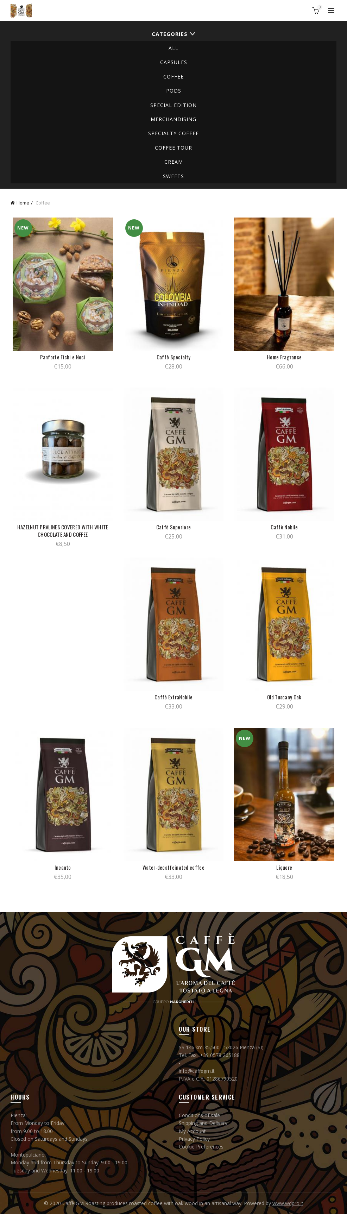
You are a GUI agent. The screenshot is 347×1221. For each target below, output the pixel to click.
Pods (173, 90)
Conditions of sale (199, 1122)
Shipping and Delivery (203, 1130)
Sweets (173, 176)
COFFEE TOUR (173, 147)
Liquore (286, 874)
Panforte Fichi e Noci (61, 359)
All (173, 48)
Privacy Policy (194, 1146)
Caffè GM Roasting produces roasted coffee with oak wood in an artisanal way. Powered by (167, 1210)
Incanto (61, 874)
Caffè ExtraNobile (173, 702)
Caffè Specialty (174, 359)
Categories (170, 33)
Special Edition (173, 105)
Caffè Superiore (173, 530)
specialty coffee (173, 133)
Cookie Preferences (201, 1154)
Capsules (173, 62)
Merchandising (173, 119)
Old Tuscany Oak (286, 702)
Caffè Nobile (285, 530)
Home (23, 203)
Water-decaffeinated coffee (173, 874)
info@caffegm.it (197, 1078)
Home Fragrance (285, 359)
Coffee (173, 76)
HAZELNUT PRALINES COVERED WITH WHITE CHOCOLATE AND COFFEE (61, 534)
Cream (173, 161)
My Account (192, 1138)
